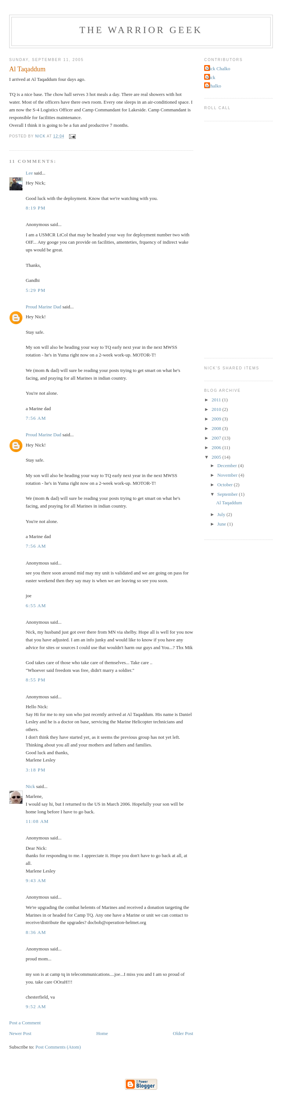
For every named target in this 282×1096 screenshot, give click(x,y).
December (227, 465)
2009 (217, 419)
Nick (30, 786)
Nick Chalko (218, 68)
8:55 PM (36, 680)
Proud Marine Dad (43, 306)
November (228, 475)
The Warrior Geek (140, 30)
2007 (217, 438)
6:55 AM (36, 605)
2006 (217, 447)
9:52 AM (36, 1006)
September (228, 494)
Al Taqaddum (229, 502)
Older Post (183, 1033)
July (222, 514)
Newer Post (20, 1033)
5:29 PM (36, 290)
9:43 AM (36, 880)
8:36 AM (36, 932)
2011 (217, 399)
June (222, 524)
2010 (217, 409)
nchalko (213, 86)
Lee (29, 173)
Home (102, 1033)
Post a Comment (25, 1022)
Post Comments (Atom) (58, 1047)
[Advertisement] (233, 238)
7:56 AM (36, 418)
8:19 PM (36, 208)
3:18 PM (36, 770)
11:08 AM (37, 821)
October (225, 484)
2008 (217, 428)
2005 (217, 457)
